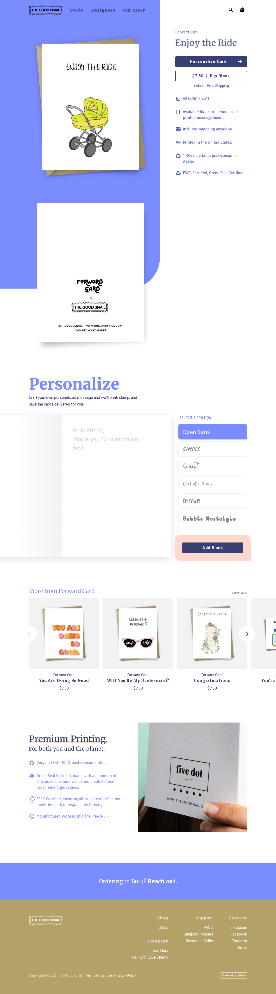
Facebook (239, 934)
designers (103, 10)
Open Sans (196, 431)
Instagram (238, 927)
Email (242, 947)
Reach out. (162, 881)
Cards (163, 927)
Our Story (160, 950)
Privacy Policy (125, 975)
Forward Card (186, 32)
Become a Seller (199, 941)
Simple (191, 448)
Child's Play (197, 484)
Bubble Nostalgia (209, 518)
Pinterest (239, 941)
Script (191, 467)
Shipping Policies (198, 934)
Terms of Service (98, 975)
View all (239, 593)
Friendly (192, 501)
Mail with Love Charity (149, 957)
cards (76, 10)
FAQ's (208, 927)
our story (134, 10)
